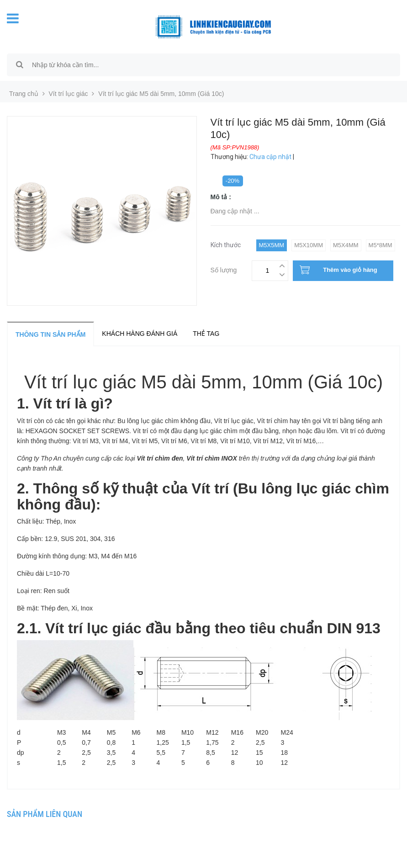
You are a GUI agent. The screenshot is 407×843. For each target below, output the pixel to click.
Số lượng (224, 269)
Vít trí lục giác (68, 93)
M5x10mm (308, 245)
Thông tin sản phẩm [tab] (50, 334)
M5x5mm (272, 245)
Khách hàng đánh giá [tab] (139, 333)
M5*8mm (380, 245)
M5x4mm (346, 245)
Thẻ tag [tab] (206, 333)
